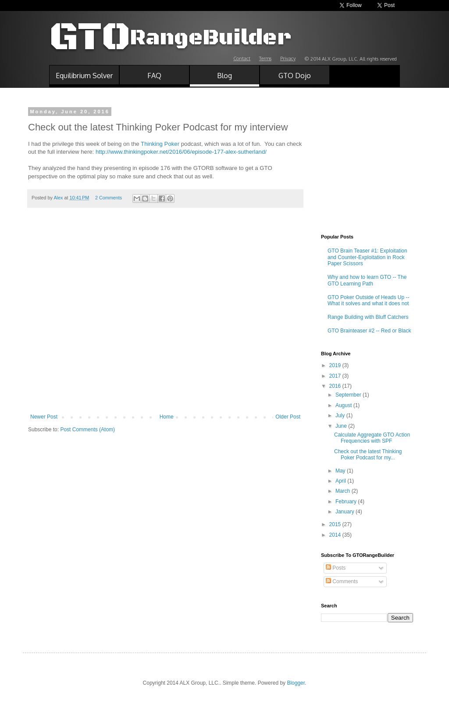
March (343, 491)
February (346, 501)
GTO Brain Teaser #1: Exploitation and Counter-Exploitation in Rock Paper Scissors (367, 257)
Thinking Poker (160, 144)
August (344, 405)
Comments (342, 581)
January (345, 512)
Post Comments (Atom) (87, 429)
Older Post (287, 417)
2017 (335, 376)
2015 (335, 524)
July (340, 415)
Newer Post (43, 417)
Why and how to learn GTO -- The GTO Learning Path (367, 280)
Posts (336, 568)
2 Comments (108, 197)
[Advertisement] (165, 348)
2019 (335, 365)
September (349, 395)
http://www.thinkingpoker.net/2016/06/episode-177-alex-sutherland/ (181, 151)
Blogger (296, 683)
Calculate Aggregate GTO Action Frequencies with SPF (372, 438)
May (341, 471)
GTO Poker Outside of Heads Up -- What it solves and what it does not (369, 300)
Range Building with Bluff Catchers (368, 317)
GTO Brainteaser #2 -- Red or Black (369, 331)
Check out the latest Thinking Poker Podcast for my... (368, 454)
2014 (335, 535)
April (341, 481)
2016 (335, 386)
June (341, 426)
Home (167, 417)
